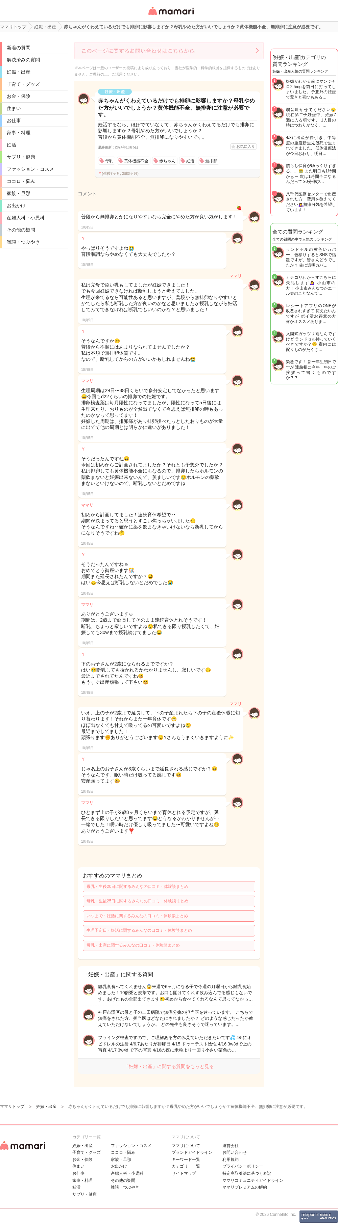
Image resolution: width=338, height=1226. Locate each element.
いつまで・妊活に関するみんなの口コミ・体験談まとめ (137, 916)
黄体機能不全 (136, 161)
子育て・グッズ (23, 84)
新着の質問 (18, 47)
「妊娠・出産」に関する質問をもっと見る (169, 1066)
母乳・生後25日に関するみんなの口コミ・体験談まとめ (137, 901)
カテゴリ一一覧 (186, 1166)
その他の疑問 (21, 230)
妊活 (11, 144)
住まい (14, 108)
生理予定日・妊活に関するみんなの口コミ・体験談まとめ (139, 930)
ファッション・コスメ (30, 169)
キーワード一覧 (186, 1159)
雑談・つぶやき (23, 242)
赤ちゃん (167, 161)
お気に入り (245, 146)
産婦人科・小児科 (26, 217)
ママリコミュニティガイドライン (252, 1180)
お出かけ (16, 205)
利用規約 (230, 1159)
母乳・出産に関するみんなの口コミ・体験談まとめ (133, 945)
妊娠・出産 (18, 72)
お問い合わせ (234, 1152)
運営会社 (230, 1145)
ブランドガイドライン (192, 1152)
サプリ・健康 (21, 157)
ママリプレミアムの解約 (244, 1187)
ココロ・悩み (21, 181)
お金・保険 (18, 96)
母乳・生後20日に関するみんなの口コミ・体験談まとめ (137, 886)
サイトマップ (184, 1173)
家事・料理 (18, 132)
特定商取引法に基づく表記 (246, 1173)
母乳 (109, 161)
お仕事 (14, 120)
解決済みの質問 (23, 59)
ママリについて (186, 1145)
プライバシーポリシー (242, 1166)
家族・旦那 (18, 193)
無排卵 (211, 161)
